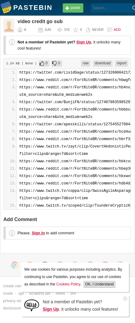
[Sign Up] (31, 305)
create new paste (18, 286)
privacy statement (18, 300)
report (121, 63)
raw (86, 63)
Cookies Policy (68, 284)
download (102, 63)
